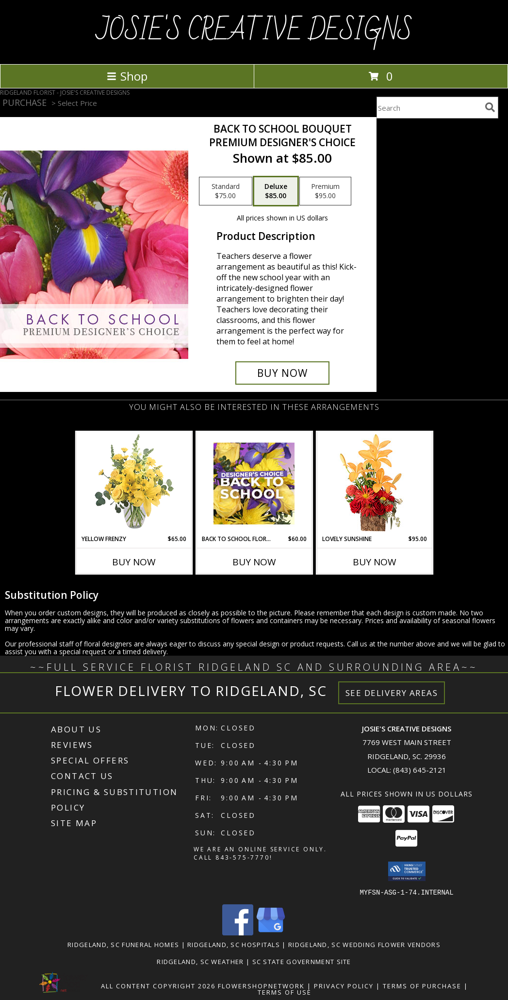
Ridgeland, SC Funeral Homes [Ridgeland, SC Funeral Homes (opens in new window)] (123, 944)
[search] (490, 107)
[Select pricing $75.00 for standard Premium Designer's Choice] (225, 191)
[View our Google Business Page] (270, 932)
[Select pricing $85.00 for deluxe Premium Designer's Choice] (275, 191)
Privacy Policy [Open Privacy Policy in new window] (344, 985)
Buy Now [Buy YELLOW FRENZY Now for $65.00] (134, 562)
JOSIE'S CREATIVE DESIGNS (254, 31)
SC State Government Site (301, 961)
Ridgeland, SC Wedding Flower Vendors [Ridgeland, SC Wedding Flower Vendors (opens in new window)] (364, 944)
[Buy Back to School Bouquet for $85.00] (282, 373)
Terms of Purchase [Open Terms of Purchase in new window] (422, 985)
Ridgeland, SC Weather (200, 961)
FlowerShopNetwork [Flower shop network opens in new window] (261, 985)
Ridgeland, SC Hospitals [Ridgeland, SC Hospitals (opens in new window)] (233, 944)
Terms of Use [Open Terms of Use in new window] (284, 991)
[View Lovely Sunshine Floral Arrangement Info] (374, 483)
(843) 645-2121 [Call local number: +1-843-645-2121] (419, 770)
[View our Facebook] (237, 932)
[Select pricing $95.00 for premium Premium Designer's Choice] (325, 191)
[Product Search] (429, 107)
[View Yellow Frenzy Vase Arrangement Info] (133, 483)
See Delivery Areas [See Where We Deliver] (391, 692)
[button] (407, 871)
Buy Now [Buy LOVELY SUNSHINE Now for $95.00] (374, 562)
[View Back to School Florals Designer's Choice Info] (254, 483)
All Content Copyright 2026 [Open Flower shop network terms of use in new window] (158, 985)
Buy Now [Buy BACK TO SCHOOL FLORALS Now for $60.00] (254, 562)
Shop (127, 76)
